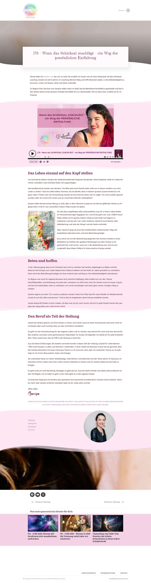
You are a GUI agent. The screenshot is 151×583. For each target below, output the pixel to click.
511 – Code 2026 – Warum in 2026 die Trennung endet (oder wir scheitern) (75, 530)
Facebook (32, 426)
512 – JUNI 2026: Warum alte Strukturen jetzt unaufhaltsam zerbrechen (43, 530)
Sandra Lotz (48, 76)
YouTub (31, 430)
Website (31, 420)
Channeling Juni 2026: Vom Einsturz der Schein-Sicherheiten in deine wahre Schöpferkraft (108, 530)
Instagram (32, 423)
